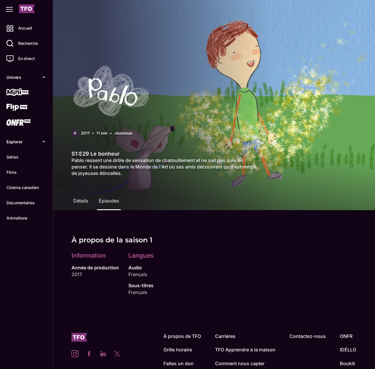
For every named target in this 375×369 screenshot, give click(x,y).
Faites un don (178, 363)
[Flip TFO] (25, 108)
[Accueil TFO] (27, 9)
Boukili (347, 363)
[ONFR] (25, 123)
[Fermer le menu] (9, 9)
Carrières (225, 336)
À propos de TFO (182, 336)
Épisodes (109, 201)
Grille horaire (177, 350)
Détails (80, 201)
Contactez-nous (307, 336)
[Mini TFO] (25, 92)
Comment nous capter (240, 363)
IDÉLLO (348, 350)
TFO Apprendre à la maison (245, 350)
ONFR (346, 336)
